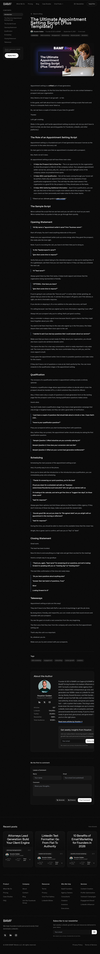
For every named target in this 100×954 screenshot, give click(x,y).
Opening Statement (10, 27)
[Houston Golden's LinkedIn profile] (39, 702)
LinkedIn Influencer (87, 904)
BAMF (7, 4)
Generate (60, 800)
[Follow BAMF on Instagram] (16, 935)
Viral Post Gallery (48, 897)
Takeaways (7, 42)
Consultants (65, 897)
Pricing (30, 4)
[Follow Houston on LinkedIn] (10, 935)
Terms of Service (91, 945)
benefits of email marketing (78, 853)
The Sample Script (10, 23)
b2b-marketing (36, 660)
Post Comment (84, 800)
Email (65, 774)
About (24, 889)
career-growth (69, 660)
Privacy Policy (78, 945)
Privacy (44, 893)
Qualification (8, 31)
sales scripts (60, 199)
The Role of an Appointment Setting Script (13, 19)
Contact (25, 893)
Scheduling (7, 35)
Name (35, 774)
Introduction (8, 14)
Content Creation (87, 889)
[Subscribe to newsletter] (94, 932)
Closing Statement (10, 38)
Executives (65, 908)
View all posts (92, 826)
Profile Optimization (88, 893)
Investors (64, 904)
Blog (37, 4)
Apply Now (92, 4)
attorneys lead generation (14, 850)
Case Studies (46, 4)
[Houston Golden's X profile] (44, 702)
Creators (64, 900)
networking (58, 660)
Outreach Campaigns (88, 897)
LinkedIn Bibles (47, 900)
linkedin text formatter (45, 853)
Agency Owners (66, 893)
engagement (48, 660)
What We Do (20, 4)
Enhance (71, 800)
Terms (44, 889)
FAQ (4, 900)
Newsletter (79, 4)
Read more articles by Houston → (70, 721)
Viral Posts (58, 4)
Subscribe (90, 741)
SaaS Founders (66, 889)
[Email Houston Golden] (49, 702)
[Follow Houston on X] (5, 935)
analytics (80, 660)
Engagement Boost (87, 900)
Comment (36, 782)
